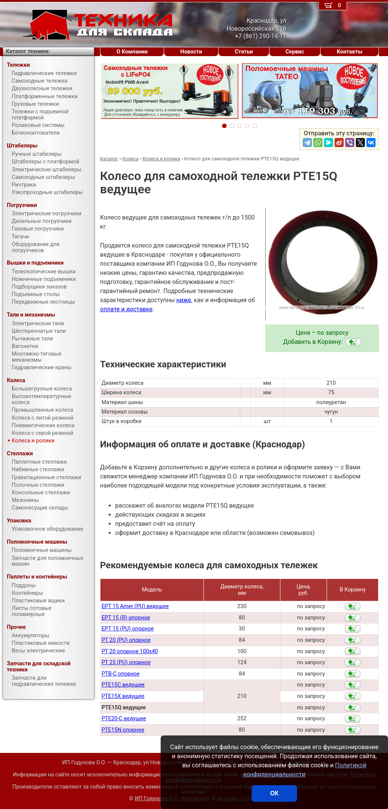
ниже (183, 300)
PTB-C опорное (120, 674)
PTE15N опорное (123, 730)
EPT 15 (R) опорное (126, 618)
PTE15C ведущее (123, 685)
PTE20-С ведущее (124, 718)
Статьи (244, 52)
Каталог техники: (28, 51)
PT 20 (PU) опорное (126, 640)
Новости (191, 52)
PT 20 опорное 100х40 (130, 651)
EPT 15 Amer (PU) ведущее (135, 606)
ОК (274, 793)
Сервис (294, 52)
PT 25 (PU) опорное (126, 662)
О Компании (132, 52)
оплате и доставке (126, 309)
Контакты (350, 52)
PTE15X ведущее (123, 696)
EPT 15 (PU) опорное (128, 629)
